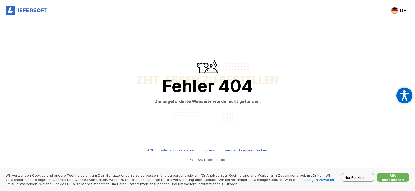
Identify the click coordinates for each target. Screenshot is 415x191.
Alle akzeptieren (393, 177)
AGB (150, 150)
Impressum (211, 150)
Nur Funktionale (358, 177)
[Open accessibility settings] (404, 95)
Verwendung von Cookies (246, 150)
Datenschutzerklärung (178, 150)
